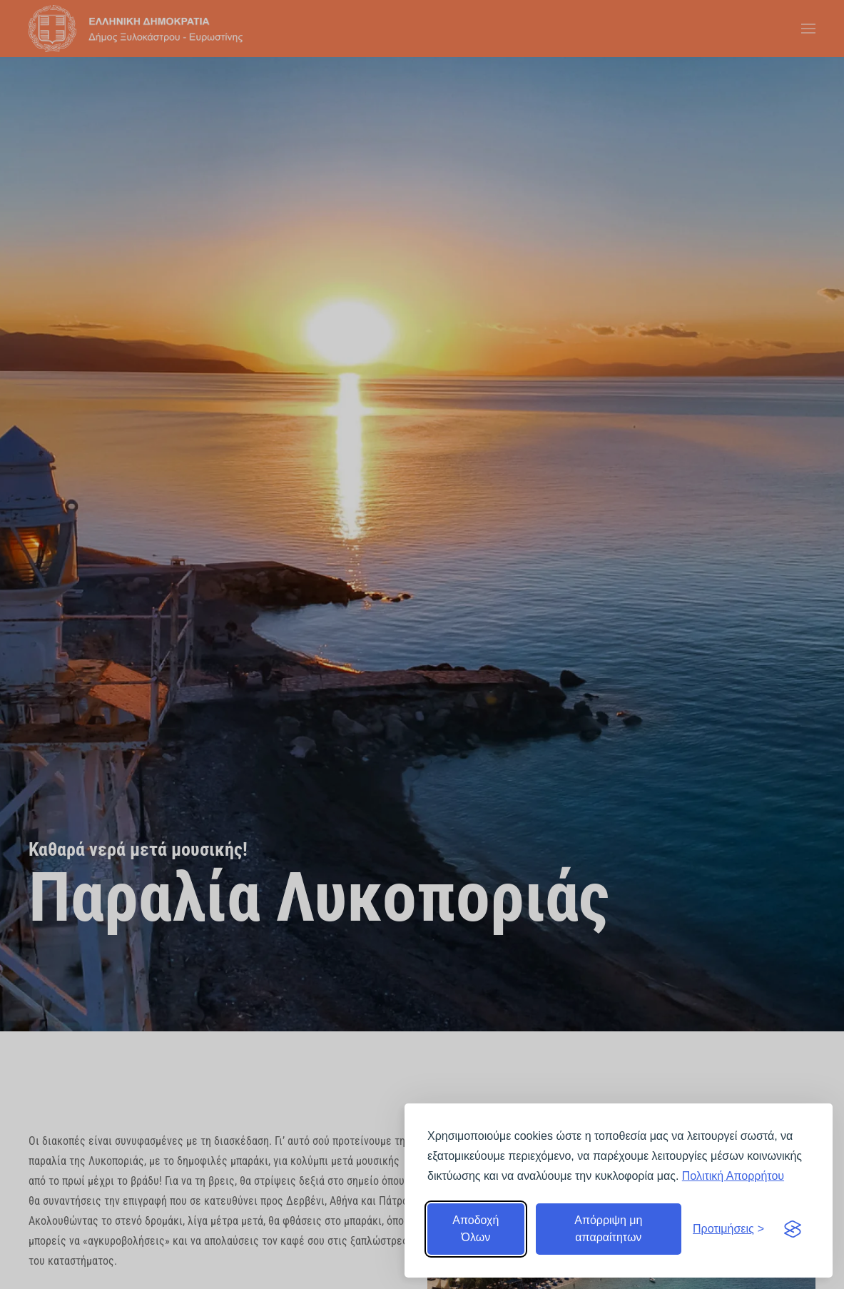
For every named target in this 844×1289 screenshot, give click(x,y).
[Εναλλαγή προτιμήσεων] (728, 1229)
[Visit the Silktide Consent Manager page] (793, 1229)
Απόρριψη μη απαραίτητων (608, 1228)
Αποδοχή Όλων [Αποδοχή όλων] (475, 1228)
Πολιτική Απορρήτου (733, 1176)
